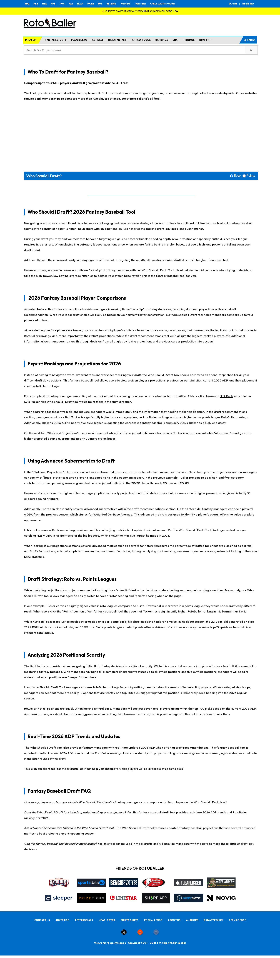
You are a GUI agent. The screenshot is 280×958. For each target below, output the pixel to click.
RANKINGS (161, 39)
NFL (27, 3)
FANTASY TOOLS (141, 39)
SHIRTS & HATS (129, 920)
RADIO (249, 39)
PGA (62, 3)
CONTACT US (42, 920)
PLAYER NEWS (79, 39)
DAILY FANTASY (117, 39)
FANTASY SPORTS (55, 39)
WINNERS (125, 3)
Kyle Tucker (32, 401)
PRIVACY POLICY (213, 920)
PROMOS (189, 39)
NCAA (80, 3)
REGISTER (248, 3)
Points (250, 175)
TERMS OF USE (237, 920)
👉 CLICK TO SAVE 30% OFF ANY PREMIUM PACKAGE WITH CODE (140, 11)
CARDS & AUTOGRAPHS (162, 3)
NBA (44, 3)
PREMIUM (30, 39)
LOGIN (233, 3)
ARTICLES (98, 39)
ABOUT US (174, 920)
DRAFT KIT (205, 39)
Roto (237, 175)
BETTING (111, 3)
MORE (90, 3)
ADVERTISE (62, 920)
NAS (71, 3)
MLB (35, 3)
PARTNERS (140, 3)
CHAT (175, 39)
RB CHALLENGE (153, 920)
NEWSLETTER (107, 920)
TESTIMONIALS (84, 920)
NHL (53, 3)
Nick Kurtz (226, 396)
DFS (100, 3)
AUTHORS (192, 920)
